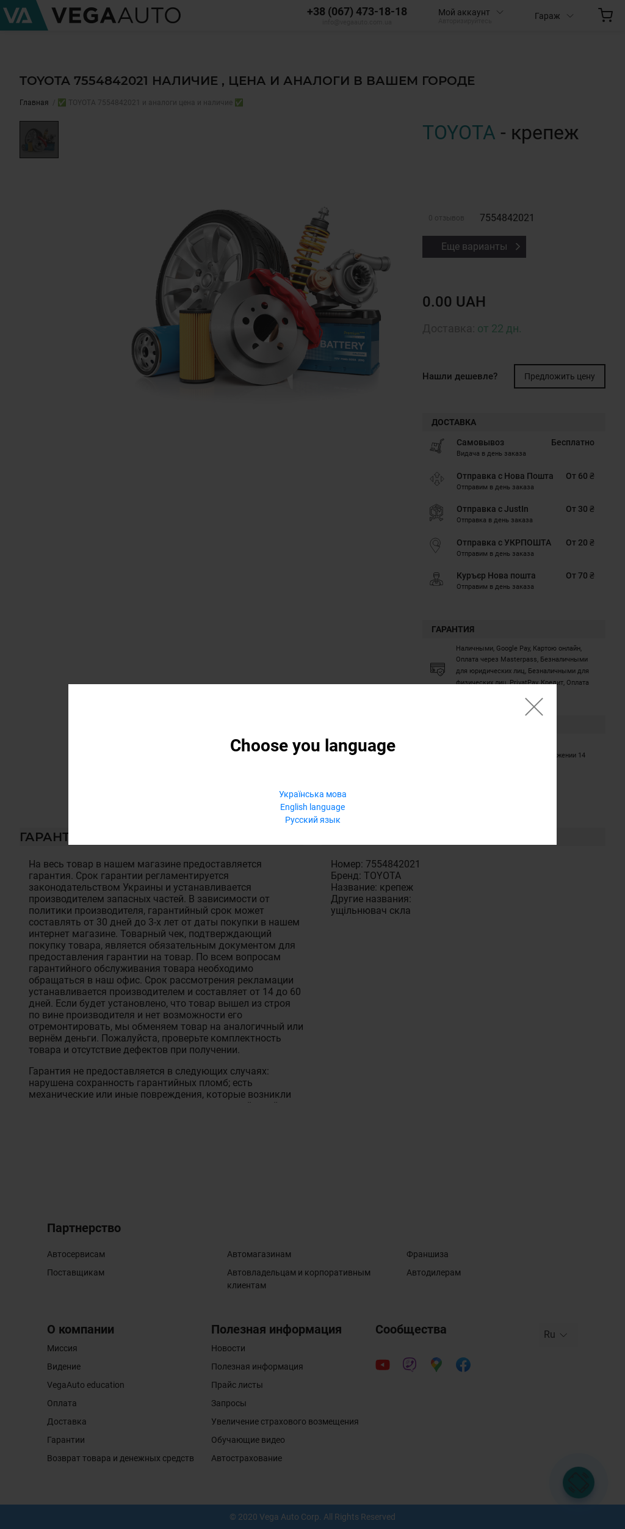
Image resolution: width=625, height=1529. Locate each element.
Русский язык (313, 820)
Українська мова (313, 794)
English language (312, 807)
